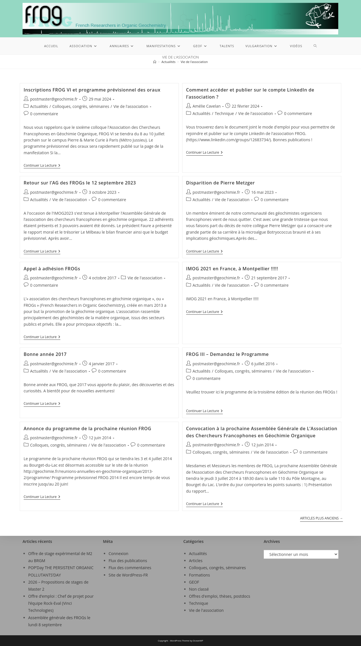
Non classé (199, 589)
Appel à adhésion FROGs (52, 269)
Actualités (39, 106)
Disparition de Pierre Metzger (220, 183)
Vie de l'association (130, 106)
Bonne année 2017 (45, 354)
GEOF (194, 582)
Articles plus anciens (321, 518)
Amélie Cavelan (207, 106)
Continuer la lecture (42, 166)
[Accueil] (154, 62)
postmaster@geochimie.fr (54, 99)
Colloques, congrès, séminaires (80, 106)
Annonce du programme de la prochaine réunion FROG (87, 428)
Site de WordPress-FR (128, 575)
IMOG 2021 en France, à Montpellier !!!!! (232, 269)
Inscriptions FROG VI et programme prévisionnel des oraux (92, 90)
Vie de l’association (194, 62)
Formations (199, 575)
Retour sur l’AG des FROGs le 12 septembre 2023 (80, 183)
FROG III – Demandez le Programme (227, 354)
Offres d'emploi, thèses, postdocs (219, 596)
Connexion (118, 553)
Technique (224, 113)
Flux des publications (128, 560)
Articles (195, 560)
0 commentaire (44, 113)
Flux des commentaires (130, 567)
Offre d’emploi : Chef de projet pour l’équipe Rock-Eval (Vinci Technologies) (61, 603)
